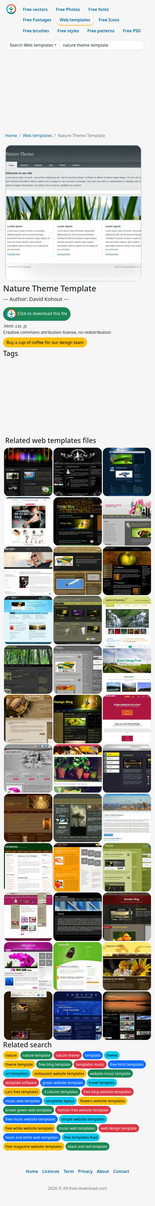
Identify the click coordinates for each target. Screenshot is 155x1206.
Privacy (85, 1171)
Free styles (68, 31)
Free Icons (109, 20)
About (103, 1171)
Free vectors (35, 9)
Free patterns (101, 31)
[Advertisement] (77, 93)
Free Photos (68, 9)
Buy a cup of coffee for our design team (45, 342)
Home (11, 135)
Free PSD (132, 31)
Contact (121, 1171)
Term (68, 1171)
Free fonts (98, 9)
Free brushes (36, 31)
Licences (50, 1171)
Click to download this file (37, 314)
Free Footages (37, 20)
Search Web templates (31, 45)
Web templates (75, 20)
